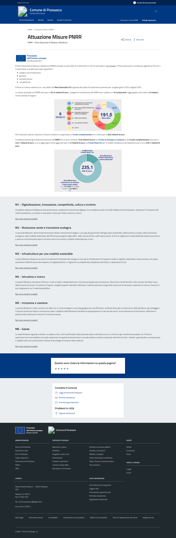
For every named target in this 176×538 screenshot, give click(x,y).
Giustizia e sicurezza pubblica (100, 447)
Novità (40, 19)
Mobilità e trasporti (96, 454)
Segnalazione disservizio (98, 499)
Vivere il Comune (64, 19)
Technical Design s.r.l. (30, 531)
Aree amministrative (22, 447)
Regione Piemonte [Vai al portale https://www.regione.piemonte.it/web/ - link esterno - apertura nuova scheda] (23, 2)
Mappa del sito (148, 517)
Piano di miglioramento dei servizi (125, 517)
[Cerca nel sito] (156, 11)
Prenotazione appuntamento (100, 492)
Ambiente (56, 450)
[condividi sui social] (126, 39)
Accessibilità (53, 517)
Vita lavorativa (94, 465)
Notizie (129, 447)
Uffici (17, 468)
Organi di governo (21, 457)
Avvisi (128, 454)
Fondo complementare (82, 134)
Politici (17, 465)
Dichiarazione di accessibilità (73, 517)
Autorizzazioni (57, 457)
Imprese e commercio (97, 450)
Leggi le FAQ (94, 488)
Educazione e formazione (61, 468)
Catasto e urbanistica (60, 461)
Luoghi (128, 469)
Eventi (128, 472)
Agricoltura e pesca (59, 447)
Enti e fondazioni (21, 454)
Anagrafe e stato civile (60, 454)
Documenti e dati (21, 450)
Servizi (50, 19)
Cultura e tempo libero (60, 465)
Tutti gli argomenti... (149, 20)
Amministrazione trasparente (100, 485)
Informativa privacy (36, 517)
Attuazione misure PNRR (129, 20)
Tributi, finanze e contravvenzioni (101, 461)
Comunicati (130, 450)
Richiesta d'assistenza (97, 495)
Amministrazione (26, 19)
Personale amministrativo (24, 461)
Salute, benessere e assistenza (100, 457)
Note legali (19, 517)
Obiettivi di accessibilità (98, 517)
